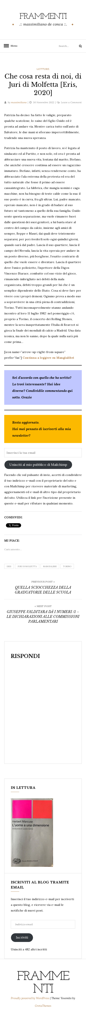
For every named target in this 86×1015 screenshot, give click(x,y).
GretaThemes (43, 1006)
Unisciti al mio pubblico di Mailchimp (38, 464)
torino (67, 566)
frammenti (43, 16)
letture (43, 69)
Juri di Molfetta (27, 566)
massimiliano (19, 102)
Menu (13, 45)
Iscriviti (22, 937)
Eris (9, 566)
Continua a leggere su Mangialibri (48, 358)
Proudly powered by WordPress (30, 998)
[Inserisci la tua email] (43, 452)
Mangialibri (50, 566)
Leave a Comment (71, 102)
